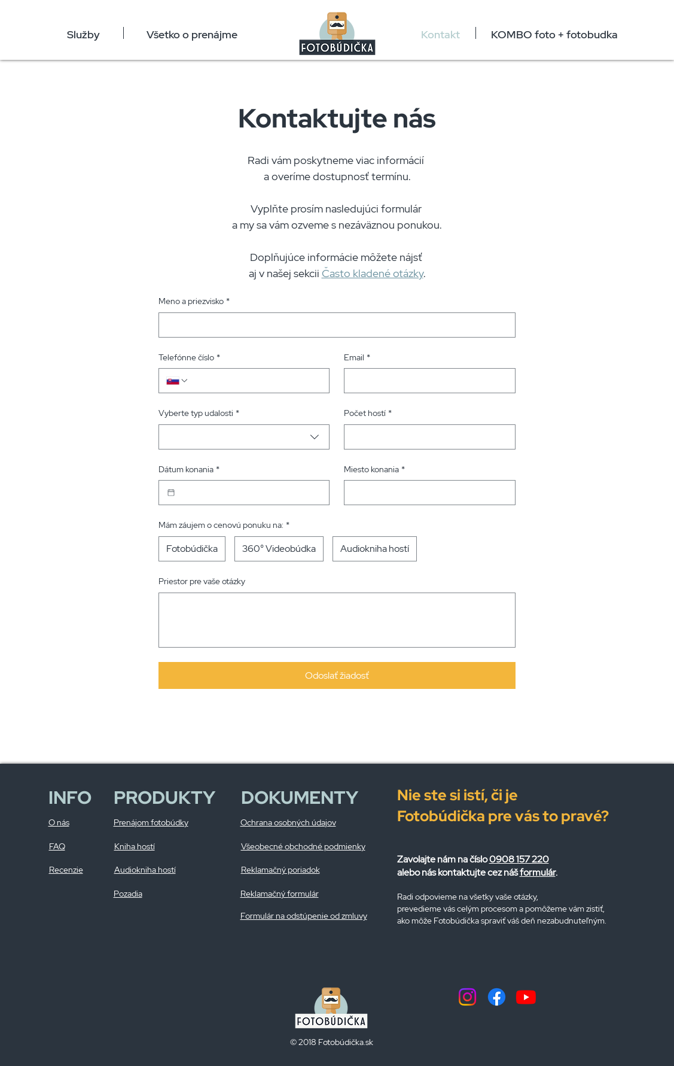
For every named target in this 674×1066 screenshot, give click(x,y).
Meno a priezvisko (194, 302)
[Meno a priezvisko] (333, 325)
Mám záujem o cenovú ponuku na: (223, 526)
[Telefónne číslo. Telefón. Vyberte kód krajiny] (177, 380)
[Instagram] (467, 997)
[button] (83, 33)
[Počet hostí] (426, 437)
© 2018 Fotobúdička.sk (331, 1042)
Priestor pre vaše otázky (201, 581)
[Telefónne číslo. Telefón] (255, 381)
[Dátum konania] (171, 492)
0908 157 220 (519, 859)
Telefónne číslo (189, 358)
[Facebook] (496, 997)
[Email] (426, 381)
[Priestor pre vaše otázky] (337, 620)
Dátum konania (188, 470)
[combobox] (244, 437)
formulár (538, 872)
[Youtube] (526, 997)
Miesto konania (374, 470)
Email (357, 358)
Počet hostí (368, 414)
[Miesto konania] (426, 493)
